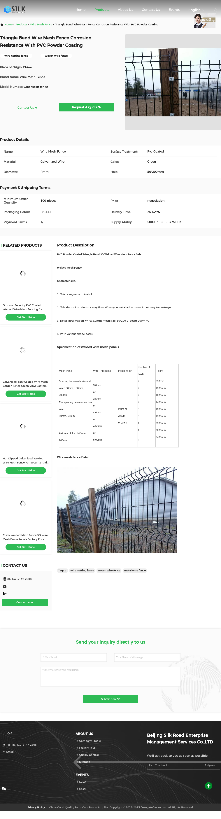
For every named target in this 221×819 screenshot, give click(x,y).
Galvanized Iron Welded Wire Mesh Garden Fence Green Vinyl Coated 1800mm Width (25, 386)
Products (101, 10)
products (21, 24)
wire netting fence (82, 570)
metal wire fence (135, 570)
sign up (209, 765)
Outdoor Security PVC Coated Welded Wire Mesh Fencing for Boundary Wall (22, 309)
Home (81, 10)
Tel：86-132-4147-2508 (20, 744)
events (174, 10)
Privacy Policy (36, 807)
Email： (9, 751)
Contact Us (151, 10)
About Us (125, 10)
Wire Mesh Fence (41, 24)
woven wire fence (109, 570)
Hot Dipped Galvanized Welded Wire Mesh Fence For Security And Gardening (25, 462)
